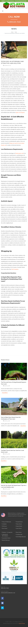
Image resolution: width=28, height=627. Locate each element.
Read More (5, 392)
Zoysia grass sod (19, 153)
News (16, 32)
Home (12, 32)
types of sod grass (20, 112)
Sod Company (15, 269)
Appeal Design (22, 623)
